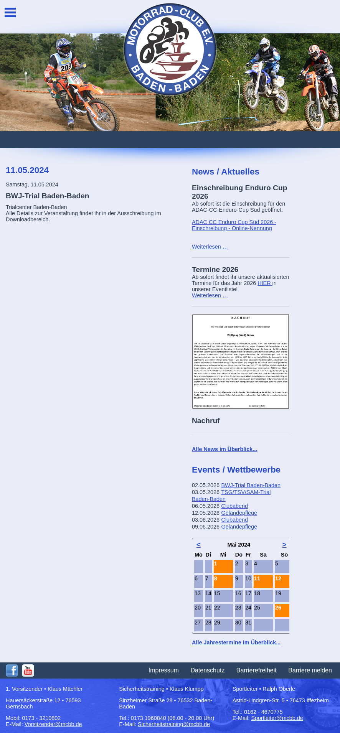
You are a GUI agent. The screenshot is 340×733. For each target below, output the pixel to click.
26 (278, 608)
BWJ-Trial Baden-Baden (251, 485)
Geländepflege (239, 513)
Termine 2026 (215, 269)
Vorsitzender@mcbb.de (53, 724)
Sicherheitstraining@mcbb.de (174, 724)
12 (278, 578)
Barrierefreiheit (256, 670)
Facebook (12, 670)
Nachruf (206, 421)
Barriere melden (310, 670)
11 (257, 578)
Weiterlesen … (210, 247)
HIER (264, 283)
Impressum (164, 670)
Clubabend (234, 506)
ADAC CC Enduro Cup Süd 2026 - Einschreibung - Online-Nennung (234, 225)
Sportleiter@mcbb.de (277, 718)
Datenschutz (207, 670)
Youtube (28, 670)
